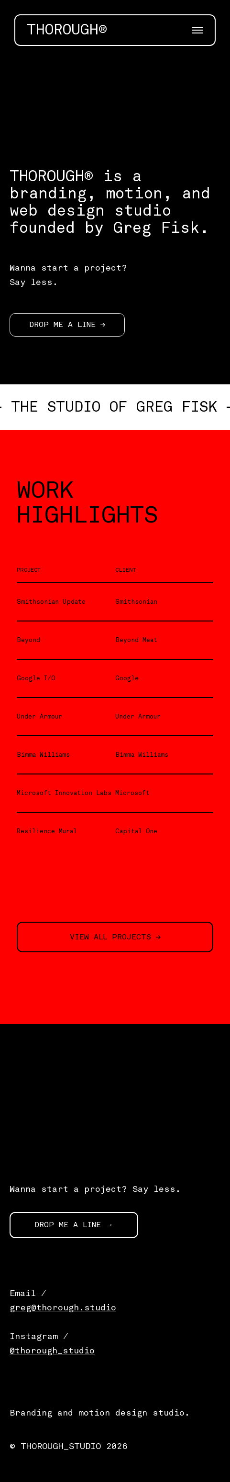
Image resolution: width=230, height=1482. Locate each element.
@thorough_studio (52, 1350)
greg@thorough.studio (63, 1307)
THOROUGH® (67, 30)
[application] (115, 88)
